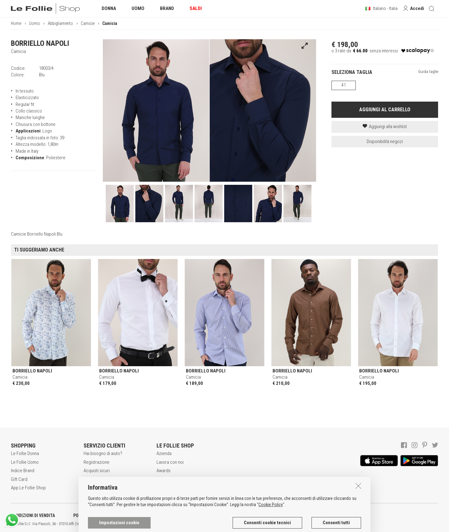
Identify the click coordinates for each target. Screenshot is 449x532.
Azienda (164, 453)
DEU (229, 524)
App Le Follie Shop (28, 488)
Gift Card (19, 479)
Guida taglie (428, 71)
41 (343, 85)
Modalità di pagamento (105, 479)
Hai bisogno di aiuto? (103, 453)
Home (16, 23)
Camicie (87, 23)
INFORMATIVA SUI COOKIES (163, 515)
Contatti (164, 488)
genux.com (200, 524)
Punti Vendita (169, 479)
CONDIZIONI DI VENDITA (33, 515)
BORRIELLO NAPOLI (40, 43)
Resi (88, 488)
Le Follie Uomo (25, 462)
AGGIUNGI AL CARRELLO (384, 110)
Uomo (34, 23)
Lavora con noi (170, 462)
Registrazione (96, 462)
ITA (214, 524)
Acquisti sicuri (97, 470)
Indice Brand (22, 470)
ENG (221, 524)
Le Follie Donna (25, 453)
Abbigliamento (60, 23)
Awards (164, 470)
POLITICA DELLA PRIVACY (96, 515)
